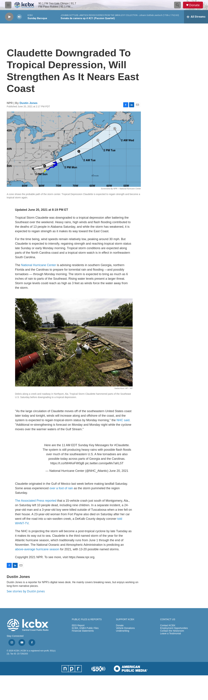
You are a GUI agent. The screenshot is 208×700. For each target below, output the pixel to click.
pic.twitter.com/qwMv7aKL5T (104, 463)
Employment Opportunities (174, 628)
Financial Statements (83, 631)
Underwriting (122, 631)
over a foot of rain (61, 488)
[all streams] (196, 16)
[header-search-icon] (177, 5)
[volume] (19, 17)
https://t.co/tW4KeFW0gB (67, 463)
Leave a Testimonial (170, 633)
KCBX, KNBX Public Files (85, 628)
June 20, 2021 (118, 470)
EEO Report (78, 625)
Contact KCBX (167, 625)
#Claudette (121, 445)
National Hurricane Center (38, 265)
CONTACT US (167, 619)
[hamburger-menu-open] (8, 5)
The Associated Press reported (35, 500)
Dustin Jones (29, 103)
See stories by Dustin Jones (26, 591)
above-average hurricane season (37, 549)
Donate (194, 5)
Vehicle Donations (125, 628)
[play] (9, 17)
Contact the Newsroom (172, 631)
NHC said (123, 420)
